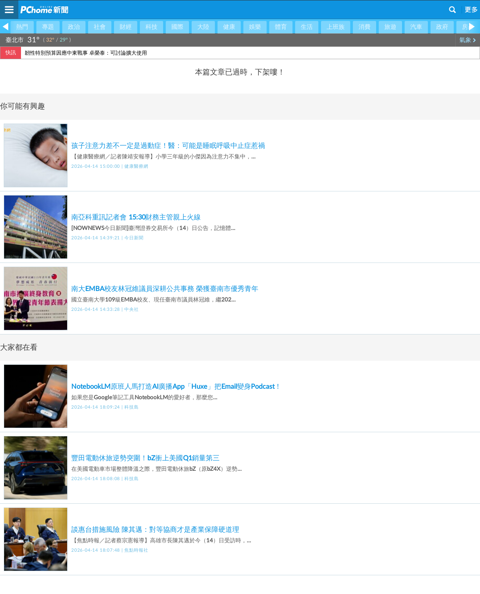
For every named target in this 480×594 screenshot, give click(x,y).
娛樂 (255, 27)
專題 (48, 27)
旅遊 (390, 27)
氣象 (467, 40)
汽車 (416, 27)
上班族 (336, 27)
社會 (100, 27)
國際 (177, 27)
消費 (364, 27)
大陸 (203, 27)
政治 (74, 27)
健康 (229, 27)
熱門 (22, 27)
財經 (126, 27)
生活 (307, 27)
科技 (152, 27)
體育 (281, 27)
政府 (442, 27)
